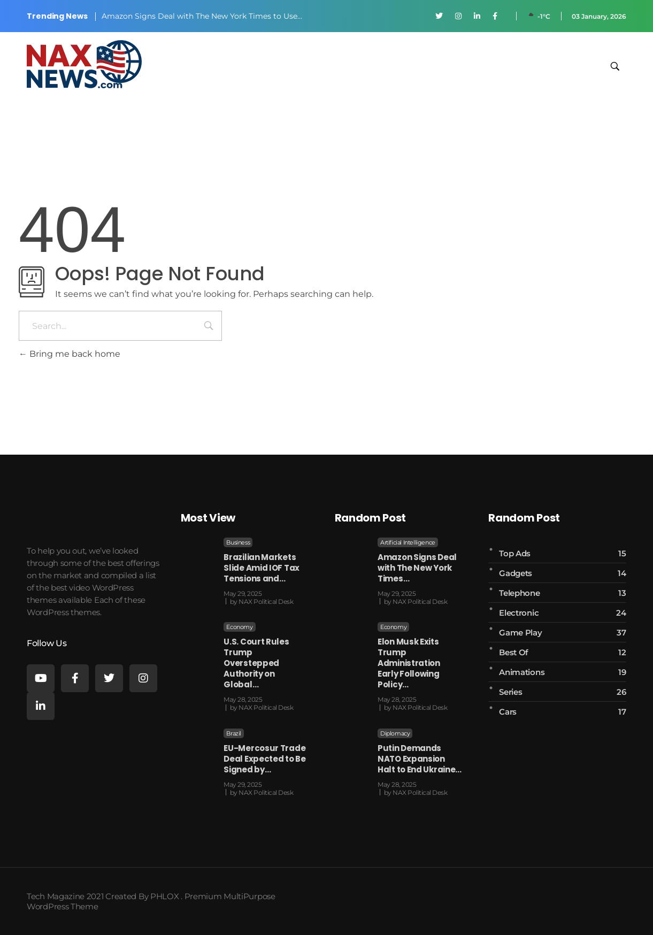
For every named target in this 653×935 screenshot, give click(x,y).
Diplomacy (395, 733)
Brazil (233, 733)
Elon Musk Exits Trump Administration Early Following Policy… (409, 663)
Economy (239, 627)
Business (238, 542)
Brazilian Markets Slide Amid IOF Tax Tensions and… (261, 567)
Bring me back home (69, 354)
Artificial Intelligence (407, 542)
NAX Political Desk (266, 601)
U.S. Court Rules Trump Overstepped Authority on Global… (256, 663)
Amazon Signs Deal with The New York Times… (417, 567)
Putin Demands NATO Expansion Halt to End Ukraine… (420, 758)
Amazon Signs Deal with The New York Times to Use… (202, 16)
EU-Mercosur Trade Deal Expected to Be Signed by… (264, 758)
